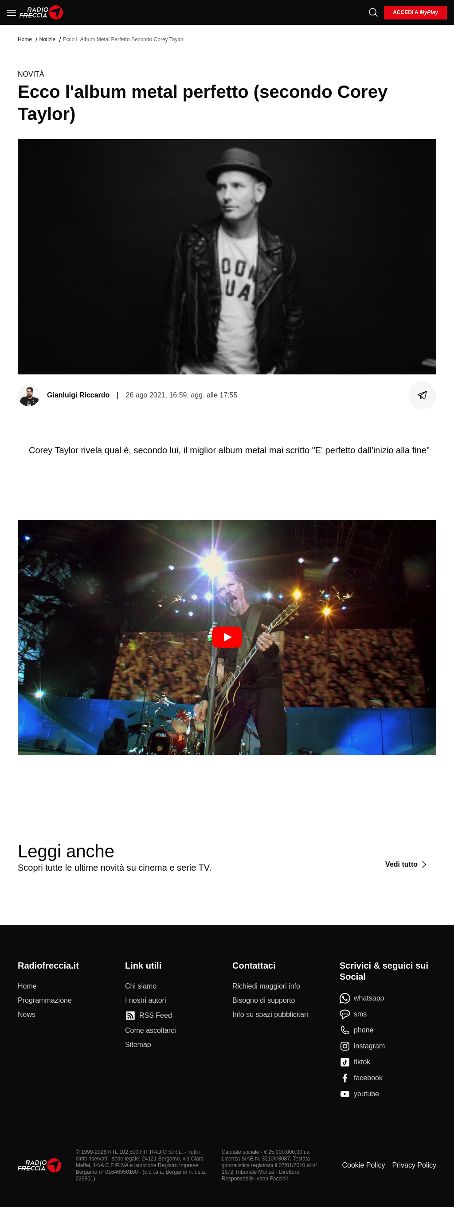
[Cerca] (373, 12)
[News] (26, 1014)
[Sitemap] (138, 1044)
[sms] (353, 1014)
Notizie (47, 39)
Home (25, 39)
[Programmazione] (45, 1000)
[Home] (41, 12)
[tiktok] (355, 1062)
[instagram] (362, 1046)
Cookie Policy (363, 1165)
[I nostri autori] (145, 1000)
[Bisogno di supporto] (263, 1000)
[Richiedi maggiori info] (266, 986)
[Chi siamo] (141, 986)
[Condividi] (422, 395)
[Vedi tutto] (407, 864)
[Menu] (11, 12)
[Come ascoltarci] (150, 1030)
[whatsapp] (362, 998)
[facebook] (361, 1078)
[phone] (357, 1030)
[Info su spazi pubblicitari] (270, 1014)
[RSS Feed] (148, 1015)
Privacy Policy (414, 1165)
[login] (415, 12)
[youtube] (359, 1094)
